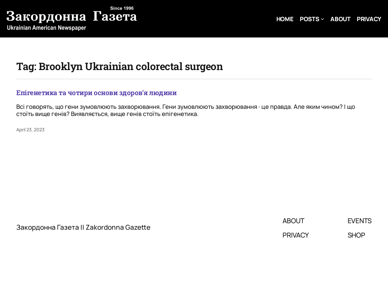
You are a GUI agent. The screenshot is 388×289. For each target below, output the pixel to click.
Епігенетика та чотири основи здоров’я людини (96, 93)
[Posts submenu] (322, 19)
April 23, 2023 (30, 129)
